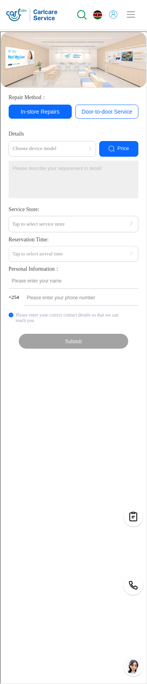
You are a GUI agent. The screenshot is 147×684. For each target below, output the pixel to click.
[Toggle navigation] (131, 14)
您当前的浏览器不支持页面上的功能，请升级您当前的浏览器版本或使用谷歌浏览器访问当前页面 (73, 357)
